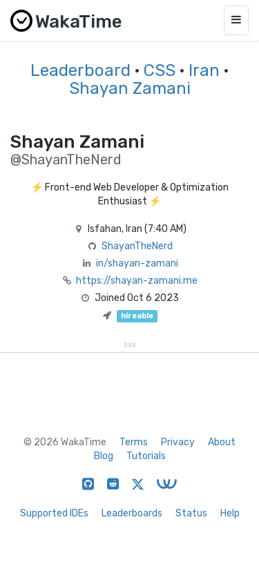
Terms (133, 442)
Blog (103, 456)
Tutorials (146, 456)
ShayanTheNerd (137, 246)
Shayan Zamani (130, 88)
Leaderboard (80, 70)
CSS (159, 70)
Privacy (178, 442)
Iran (204, 70)
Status (191, 513)
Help (230, 513)
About (222, 442)
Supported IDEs (54, 513)
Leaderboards (132, 513)
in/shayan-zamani (137, 263)
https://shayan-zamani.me (137, 281)
